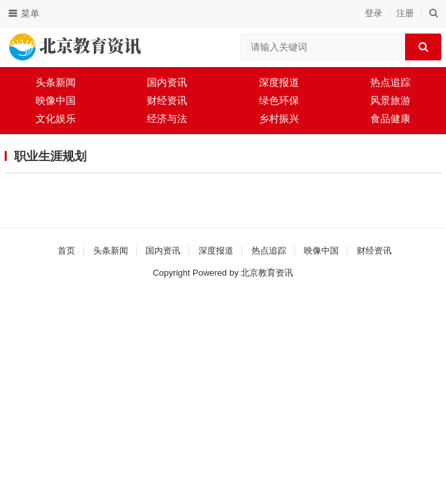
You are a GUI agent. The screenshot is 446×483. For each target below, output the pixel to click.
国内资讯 (167, 82)
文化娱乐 (56, 118)
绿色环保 (279, 100)
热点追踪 (390, 82)
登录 (373, 13)
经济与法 (167, 118)
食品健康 (390, 118)
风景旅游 (390, 100)
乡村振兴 (279, 118)
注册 (405, 13)
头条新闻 (56, 82)
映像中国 (56, 100)
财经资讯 (167, 100)
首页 (66, 251)
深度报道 (279, 82)
